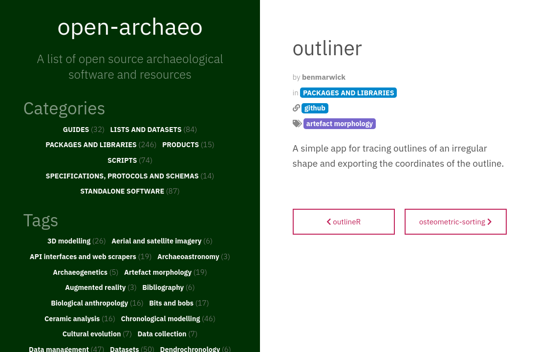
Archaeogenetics (85, 272)
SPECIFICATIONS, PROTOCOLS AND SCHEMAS (130, 175)
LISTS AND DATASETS (153, 129)
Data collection (167, 333)
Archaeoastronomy (193, 256)
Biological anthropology (97, 303)
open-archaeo (130, 26)
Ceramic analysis (79, 318)
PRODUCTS (188, 144)
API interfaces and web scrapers (91, 256)
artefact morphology (339, 123)
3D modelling (76, 240)
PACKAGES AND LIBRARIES (100, 144)
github (314, 107)
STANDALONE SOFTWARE (130, 191)
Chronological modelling (168, 318)
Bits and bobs (179, 303)
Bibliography (168, 287)
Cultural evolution (97, 333)
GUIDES (84, 129)
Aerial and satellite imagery (162, 240)
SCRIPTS (130, 160)
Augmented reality (101, 287)
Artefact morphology (165, 272)
